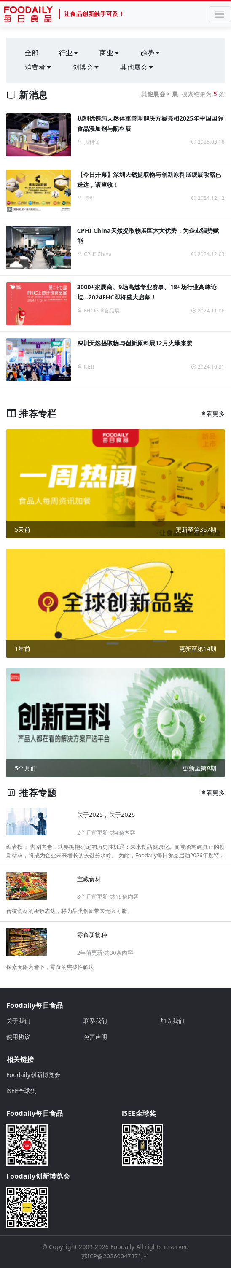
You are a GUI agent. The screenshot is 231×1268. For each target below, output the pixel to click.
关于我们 (18, 1021)
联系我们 (95, 1021)
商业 (109, 52)
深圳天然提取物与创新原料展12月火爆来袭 (135, 343)
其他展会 (137, 67)
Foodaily (122, 1247)
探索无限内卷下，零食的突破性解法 (50, 967)
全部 (32, 52)
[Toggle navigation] (220, 14)
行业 (69, 52)
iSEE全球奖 (21, 1091)
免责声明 (95, 1037)
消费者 (38, 67)
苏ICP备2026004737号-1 (115, 1256)
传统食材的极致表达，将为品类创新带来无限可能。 (69, 911)
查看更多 (213, 413)
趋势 (150, 52)
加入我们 (172, 1021)
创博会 (86, 67)
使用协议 (18, 1037)
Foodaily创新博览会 (33, 1075)
